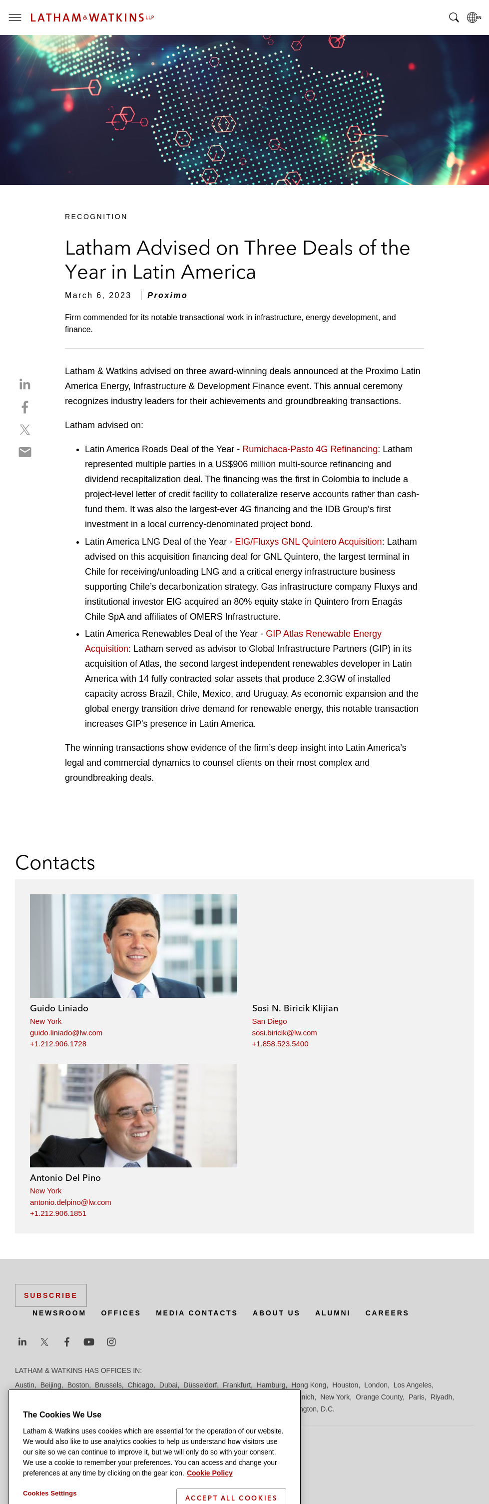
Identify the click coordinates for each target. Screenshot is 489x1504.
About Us (277, 1313)
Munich (303, 1397)
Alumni (333, 1313)
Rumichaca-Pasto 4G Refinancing (310, 449)
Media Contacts (197, 1313)
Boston (78, 1385)
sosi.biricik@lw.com (284, 1032)
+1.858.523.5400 (280, 1043)
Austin (24, 1385)
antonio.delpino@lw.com (70, 1202)
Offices (121, 1313)
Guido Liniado (59, 1008)
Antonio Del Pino (65, 1177)
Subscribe (51, 1295)
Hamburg (271, 1385)
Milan (277, 1397)
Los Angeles (413, 1385)
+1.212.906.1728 (58, 1043)
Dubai (168, 1385)
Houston (345, 1385)
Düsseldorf (200, 1385)
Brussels (108, 1385)
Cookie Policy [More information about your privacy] (210, 1491)
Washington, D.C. (307, 1409)
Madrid (183, 1397)
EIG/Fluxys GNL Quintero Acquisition (308, 542)
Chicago (140, 1385)
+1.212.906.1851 (58, 1213)
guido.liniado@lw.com (66, 1032)
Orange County (379, 1397)
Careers (388, 1313)
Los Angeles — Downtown (55, 1397)
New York (45, 1021)
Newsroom (59, 1313)
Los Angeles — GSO (134, 1397)
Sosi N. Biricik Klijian (295, 1008)
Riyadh (442, 1397)
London (376, 1385)
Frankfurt (237, 1385)
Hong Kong (308, 1385)
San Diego (269, 1021)
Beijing (50, 1385)
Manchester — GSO (231, 1397)
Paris (417, 1397)
